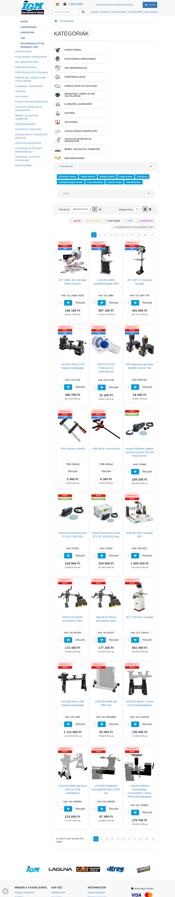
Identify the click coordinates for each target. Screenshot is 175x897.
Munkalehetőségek (60, 859)
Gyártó (66, 142)
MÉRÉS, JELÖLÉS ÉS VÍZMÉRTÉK (26, 117)
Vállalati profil (58, 841)
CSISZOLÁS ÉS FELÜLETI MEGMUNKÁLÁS (29, 150)
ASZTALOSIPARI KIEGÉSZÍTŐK (31, 101)
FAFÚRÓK (20, 91)
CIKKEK (95, 12)
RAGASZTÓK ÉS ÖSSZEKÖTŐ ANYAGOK (31, 136)
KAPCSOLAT (151, 12)
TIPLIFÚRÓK (21, 96)
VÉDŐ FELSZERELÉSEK (28, 143)
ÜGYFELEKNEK (23, 165)
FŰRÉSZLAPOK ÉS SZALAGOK (32, 72)
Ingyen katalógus (96, 841)
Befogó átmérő (107, 125)
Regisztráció (105, 4)
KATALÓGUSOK (118, 12)
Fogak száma (125, 125)
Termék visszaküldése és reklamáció (27, 861)
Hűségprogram (22, 872)
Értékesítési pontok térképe (65, 855)
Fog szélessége (95, 130)
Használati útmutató (98, 855)
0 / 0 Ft (149, 5)
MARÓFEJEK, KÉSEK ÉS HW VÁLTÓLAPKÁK (30, 79)
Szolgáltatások (95, 850)
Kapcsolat (56, 846)
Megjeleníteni (126, 158)
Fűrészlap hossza (67, 125)
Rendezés (64, 158)
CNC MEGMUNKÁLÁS (26, 62)
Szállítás (19, 846)
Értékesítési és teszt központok (67, 850)
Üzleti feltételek (22, 855)
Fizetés (18, 850)
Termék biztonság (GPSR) (101, 859)
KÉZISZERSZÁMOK (25, 124)
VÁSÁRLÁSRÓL (136, 12)
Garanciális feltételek (25, 868)
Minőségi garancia (97, 846)
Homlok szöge (114, 130)
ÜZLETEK (104, 12)
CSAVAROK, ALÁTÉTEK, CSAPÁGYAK (28, 158)
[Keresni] (83, 12)
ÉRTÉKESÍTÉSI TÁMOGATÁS (103, 104)
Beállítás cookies (96, 868)
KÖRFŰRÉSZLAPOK (26, 67)
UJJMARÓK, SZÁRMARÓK (29, 86)
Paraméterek (65, 115)
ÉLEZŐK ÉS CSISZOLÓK (28, 129)
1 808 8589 (75, 4)
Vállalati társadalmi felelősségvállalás (60, 866)
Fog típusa (142, 125)
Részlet (80, 251)
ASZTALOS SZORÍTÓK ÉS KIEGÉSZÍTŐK (29, 109)
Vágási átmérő (88, 125)
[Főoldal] (56, 21)
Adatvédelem (21, 877)
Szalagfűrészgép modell (71, 130)
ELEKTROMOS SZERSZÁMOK (31, 57)
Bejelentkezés (124, 4)
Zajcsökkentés (133, 130)
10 (145, 184)
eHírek (91, 864)
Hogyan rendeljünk (24, 841)
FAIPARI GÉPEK (23, 51)
